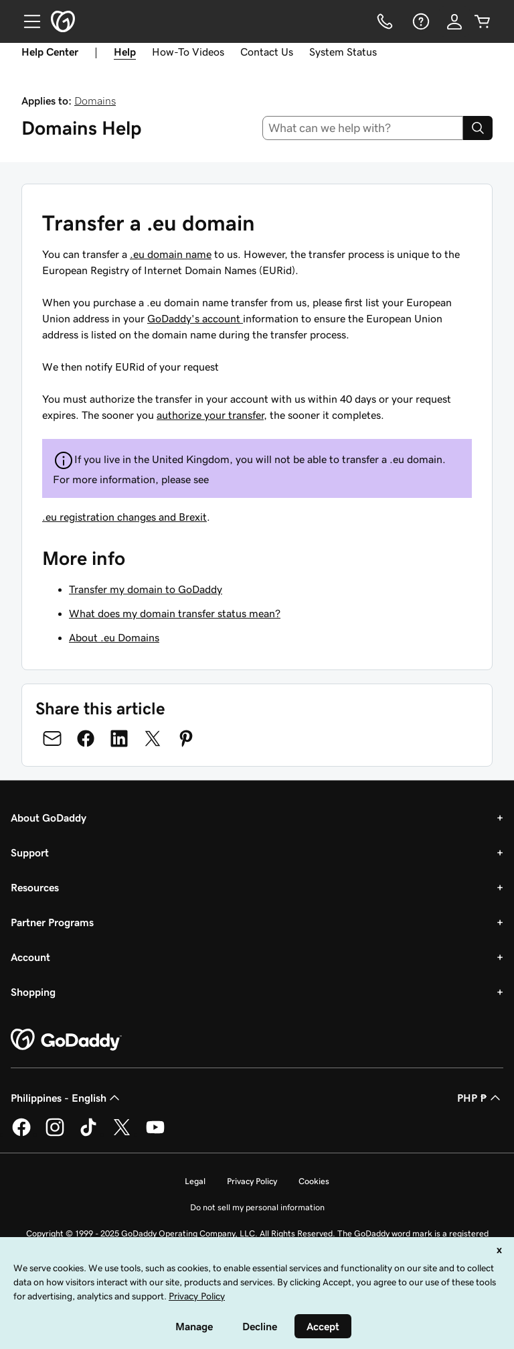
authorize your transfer (210, 414)
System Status (343, 51)
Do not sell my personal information (257, 1207)
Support (30, 852)
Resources (35, 887)
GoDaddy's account (195, 318)
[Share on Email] (52, 738)
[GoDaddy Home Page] (66, 1040)
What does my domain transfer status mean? (174, 613)
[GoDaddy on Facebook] (21, 1134)
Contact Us (266, 51)
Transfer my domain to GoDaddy (145, 589)
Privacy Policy (252, 1181)
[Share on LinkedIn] (119, 738)
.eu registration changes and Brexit (124, 516)
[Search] (478, 128)
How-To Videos (188, 51)
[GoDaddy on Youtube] (155, 1134)
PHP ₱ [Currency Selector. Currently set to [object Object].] (480, 1098)
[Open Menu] (26, 21)
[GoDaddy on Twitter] (122, 1134)
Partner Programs (52, 922)
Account (30, 957)
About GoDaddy (48, 817)
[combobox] (363, 128)
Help (125, 51)
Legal (195, 1181)
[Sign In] (454, 21)
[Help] (419, 21)
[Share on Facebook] (85, 738)
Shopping (33, 991)
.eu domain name (170, 254)
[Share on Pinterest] (186, 738)
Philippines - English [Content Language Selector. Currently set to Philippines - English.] (66, 1098)
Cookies (313, 1181)
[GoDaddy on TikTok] (88, 1134)
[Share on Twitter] (152, 738)
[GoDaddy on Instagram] (55, 1134)
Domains (95, 100)
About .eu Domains (114, 637)
